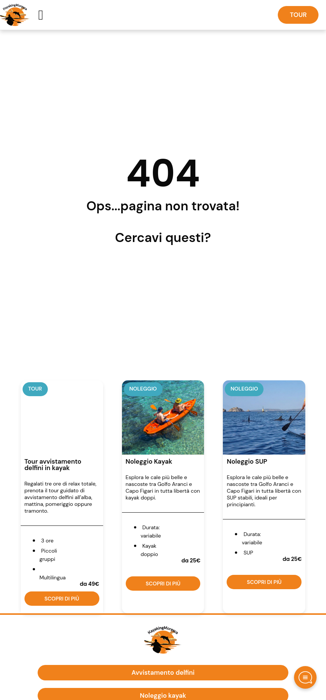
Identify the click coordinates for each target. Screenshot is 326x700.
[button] (41, 15)
